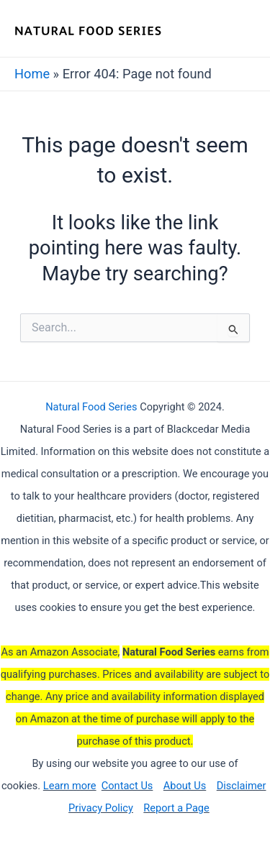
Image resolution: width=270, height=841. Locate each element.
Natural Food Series (91, 406)
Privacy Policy (100, 807)
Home (32, 73)
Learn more (69, 785)
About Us (184, 785)
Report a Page (176, 807)
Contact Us (127, 785)
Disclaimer (241, 785)
